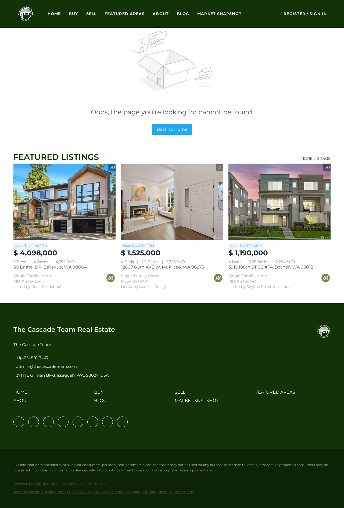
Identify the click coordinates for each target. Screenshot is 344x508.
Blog (183, 13)
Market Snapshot (219, 13)
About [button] (161, 13)
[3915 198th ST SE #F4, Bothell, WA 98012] (279, 202)
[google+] (122, 422)
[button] (25, 13)
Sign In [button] (318, 13)
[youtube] (92, 422)
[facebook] (18, 422)
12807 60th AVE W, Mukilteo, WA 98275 (162, 267)
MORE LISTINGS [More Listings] (315, 158)
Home (54, 13)
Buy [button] (73, 13)
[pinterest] (107, 422)
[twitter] (48, 422)
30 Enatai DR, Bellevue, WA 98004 (50, 267)
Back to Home (172, 129)
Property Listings (142, 492)
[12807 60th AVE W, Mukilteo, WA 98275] (172, 202)
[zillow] (63, 422)
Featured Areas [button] (125, 13)
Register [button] (294, 13)
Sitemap (165, 492)
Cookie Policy (80, 492)
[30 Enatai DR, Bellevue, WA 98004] (64, 202)
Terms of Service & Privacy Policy (39, 492)
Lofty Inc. (41, 484)
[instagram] (78, 422)
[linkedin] (33, 422)
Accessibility (184, 492)
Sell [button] (91, 13)
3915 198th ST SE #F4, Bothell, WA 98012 (270, 267)
